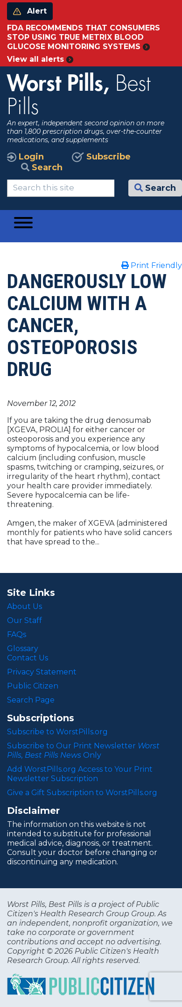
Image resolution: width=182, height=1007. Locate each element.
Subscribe (101, 157)
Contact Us (27, 657)
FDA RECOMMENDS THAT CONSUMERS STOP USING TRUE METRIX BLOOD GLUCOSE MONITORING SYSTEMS (83, 37)
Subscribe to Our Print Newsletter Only (83, 750)
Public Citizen (32, 685)
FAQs (16, 634)
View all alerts (40, 59)
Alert (30, 11)
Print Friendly (151, 265)
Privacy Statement (42, 671)
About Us (24, 606)
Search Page (31, 699)
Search (42, 167)
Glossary (22, 648)
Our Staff (24, 620)
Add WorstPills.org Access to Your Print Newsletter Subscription (80, 774)
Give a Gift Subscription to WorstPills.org (82, 792)
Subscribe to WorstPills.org (57, 731)
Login (25, 157)
